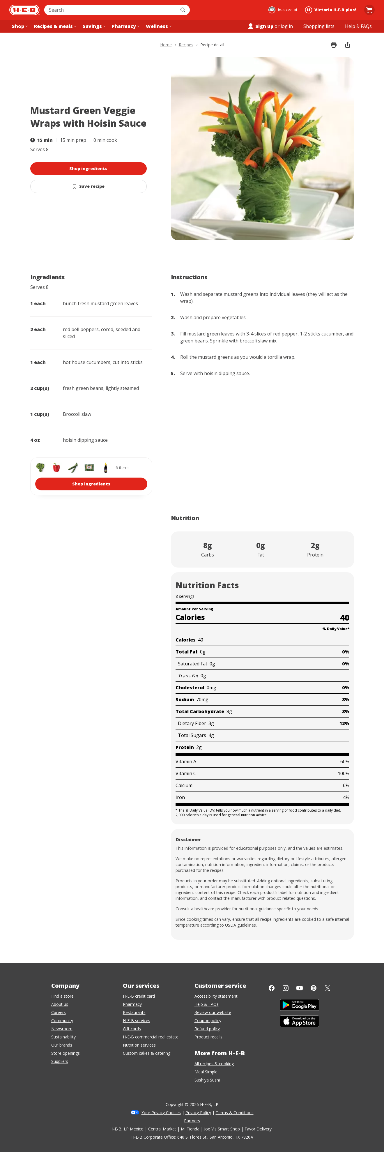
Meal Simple (205, 1072)
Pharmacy (132, 1004)
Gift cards (132, 1028)
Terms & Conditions (235, 1112)
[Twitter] (327, 988)
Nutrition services (139, 1045)
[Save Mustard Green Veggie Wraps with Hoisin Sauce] (88, 186)
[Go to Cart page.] (369, 10)
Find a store (62, 996)
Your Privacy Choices (161, 1112)
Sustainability (63, 1037)
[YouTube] (299, 988)
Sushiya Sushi (207, 1080)
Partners (192, 1120)
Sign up (260, 26)
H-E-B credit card (139, 996)
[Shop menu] (19, 26)
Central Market (162, 1129)
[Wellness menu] (158, 26)
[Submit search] (183, 10)
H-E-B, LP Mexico (127, 1129)
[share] (347, 44)
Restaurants (134, 1012)
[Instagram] (285, 988)
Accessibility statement (216, 996)
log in (287, 26)
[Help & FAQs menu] (358, 26)
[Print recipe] (333, 44)
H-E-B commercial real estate (150, 1037)
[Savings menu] (93, 26)
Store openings (65, 1053)
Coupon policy (207, 1020)
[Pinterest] (313, 988)
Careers (58, 1012)
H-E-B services (136, 1020)
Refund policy (207, 1028)
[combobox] (110, 10)
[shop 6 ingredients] (91, 476)
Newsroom (61, 1028)
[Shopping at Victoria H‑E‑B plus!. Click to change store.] (331, 10)
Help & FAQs (206, 1004)
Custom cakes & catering (146, 1053)
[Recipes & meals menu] (54, 26)
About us (59, 1004)
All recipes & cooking (214, 1063)
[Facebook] (271, 988)
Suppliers (59, 1061)
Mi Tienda (190, 1129)
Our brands (61, 1045)
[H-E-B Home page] (24, 10)
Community (62, 1020)
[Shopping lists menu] (318, 26)
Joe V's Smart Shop (222, 1129)
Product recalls (208, 1037)
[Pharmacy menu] (125, 26)
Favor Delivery (258, 1129)
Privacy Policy (198, 1112)
